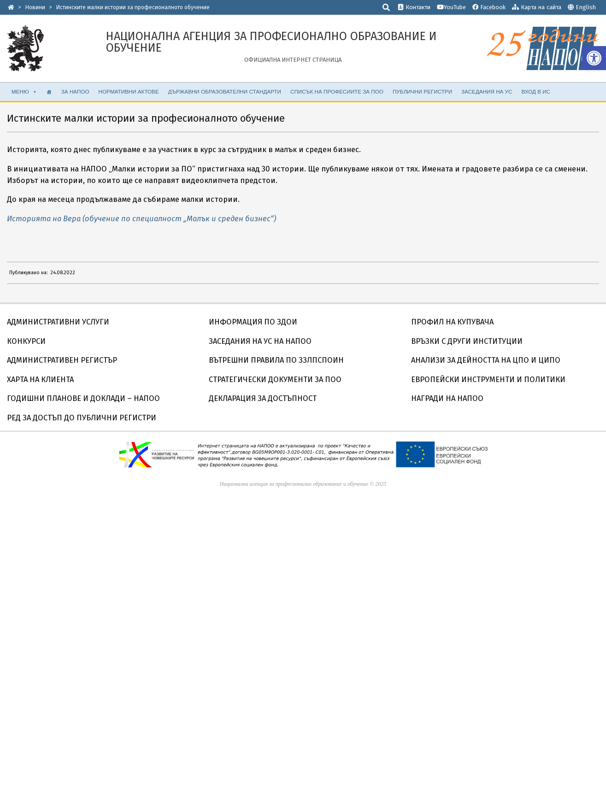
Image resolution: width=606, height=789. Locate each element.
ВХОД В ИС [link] (535, 91)
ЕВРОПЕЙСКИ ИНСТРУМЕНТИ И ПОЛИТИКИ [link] (488, 379)
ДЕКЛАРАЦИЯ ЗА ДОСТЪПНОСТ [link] (263, 398)
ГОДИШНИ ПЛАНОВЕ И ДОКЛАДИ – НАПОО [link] (83, 398)
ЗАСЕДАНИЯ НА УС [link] (486, 91)
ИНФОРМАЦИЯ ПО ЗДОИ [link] (253, 322)
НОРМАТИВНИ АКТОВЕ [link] (129, 91)
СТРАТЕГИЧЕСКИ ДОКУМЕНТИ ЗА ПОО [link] (275, 379)
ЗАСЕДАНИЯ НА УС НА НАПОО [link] (260, 341)
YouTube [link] (451, 7)
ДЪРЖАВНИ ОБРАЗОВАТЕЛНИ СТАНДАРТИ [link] (224, 91)
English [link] (586, 7)
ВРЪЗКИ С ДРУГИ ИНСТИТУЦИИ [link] (467, 341)
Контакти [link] (414, 7)
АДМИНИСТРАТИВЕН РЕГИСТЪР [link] (62, 360)
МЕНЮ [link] (24, 91)
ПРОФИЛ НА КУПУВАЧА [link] (452, 322)
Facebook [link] (489, 7)
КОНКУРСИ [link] (26, 341)
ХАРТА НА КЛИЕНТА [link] (40, 379)
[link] (594, 58)
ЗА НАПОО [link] (75, 91)
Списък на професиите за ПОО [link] (336, 91)
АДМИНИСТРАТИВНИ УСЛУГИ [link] (58, 322)
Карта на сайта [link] (536, 7)
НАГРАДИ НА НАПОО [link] (447, 398)
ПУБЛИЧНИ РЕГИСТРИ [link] (422, 91)
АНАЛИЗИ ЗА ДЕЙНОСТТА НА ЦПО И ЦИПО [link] (485, 360)
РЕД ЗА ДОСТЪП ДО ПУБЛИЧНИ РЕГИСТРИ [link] (81, 417)
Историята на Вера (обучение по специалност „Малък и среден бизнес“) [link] (141, 218)
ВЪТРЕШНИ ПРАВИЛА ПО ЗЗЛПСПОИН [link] (276, 360)
